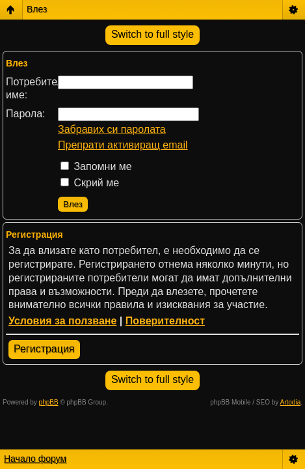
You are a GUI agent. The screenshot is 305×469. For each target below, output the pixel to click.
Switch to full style (152, 34)
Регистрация (44, 348)
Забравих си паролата (112, 129)
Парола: (26, 113)
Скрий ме (89, 182)
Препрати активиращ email (123, 144)
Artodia (290, 402)
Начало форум (35, 458)
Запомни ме (96, 166)
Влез (37, 9)
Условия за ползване (62, 320)
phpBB (49, 402)
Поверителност (165, 320)
